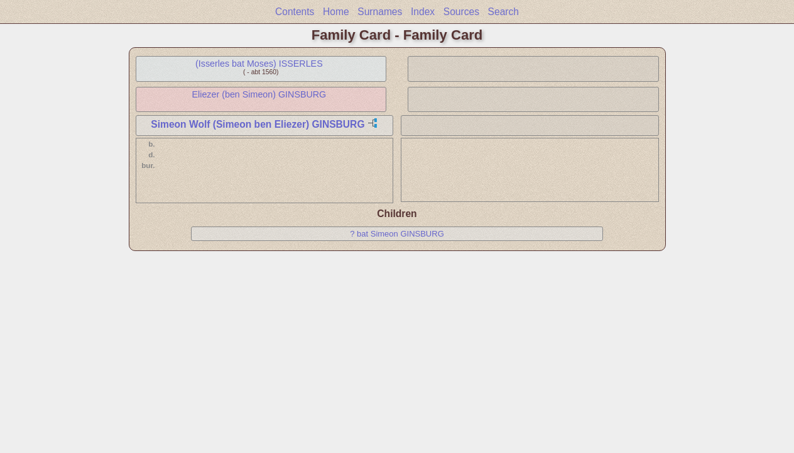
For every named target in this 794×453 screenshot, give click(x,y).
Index (423, 11)
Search (503, 11)
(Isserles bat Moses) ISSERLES (259, 64)
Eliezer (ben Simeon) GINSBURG (259, 94)
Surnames (379, 11)
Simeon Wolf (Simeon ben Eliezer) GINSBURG (257, 124)
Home (336, 11)
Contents (294, 11)
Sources (461, 11)
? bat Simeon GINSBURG (397, 233)
